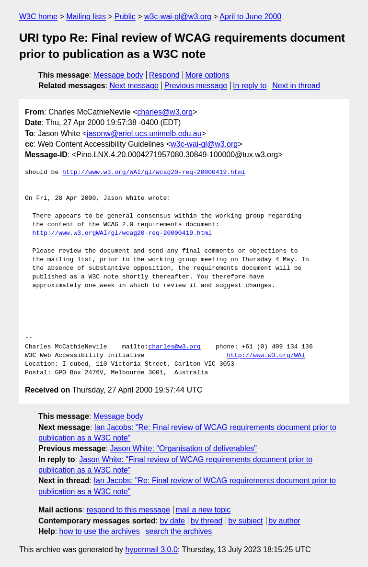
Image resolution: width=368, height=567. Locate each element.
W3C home (38, 16)
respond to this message (128, 510)
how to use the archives (99, 531)
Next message (134, 85)
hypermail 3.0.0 (151, 549)
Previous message (196, 85)
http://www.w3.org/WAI (266, 355)
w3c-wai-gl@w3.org (177, 16)
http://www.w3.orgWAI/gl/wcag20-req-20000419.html (122, 233)
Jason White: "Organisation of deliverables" (183, 448)
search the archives (179, 531)
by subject (245, 521)
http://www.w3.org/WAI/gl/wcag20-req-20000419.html (153, 172)
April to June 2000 (250, 16)
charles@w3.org (165, 112)
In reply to (249, 85)
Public (125, 16)
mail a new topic (203, 510)
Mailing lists (86, 16)
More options (207, 75)
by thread (207, 521)
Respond (164, 75)
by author (284, 521)
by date (172, 521)
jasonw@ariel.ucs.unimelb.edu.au (144, 133)
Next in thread (296, 85)
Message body (118, 75)
